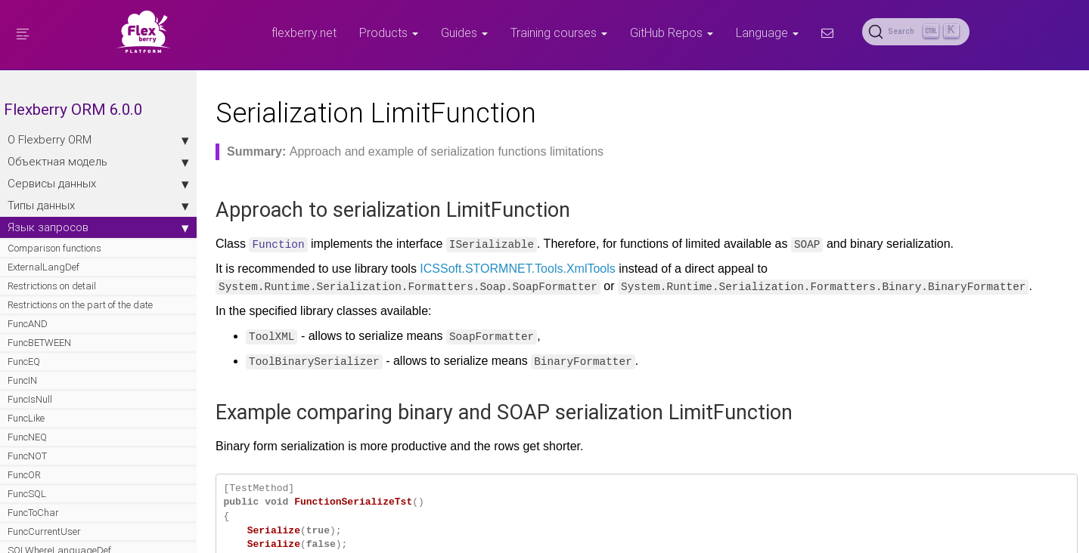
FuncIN (22, 380)
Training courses (558, 32)
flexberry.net (304, 32)
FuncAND (28, 323)
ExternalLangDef (43, 267)
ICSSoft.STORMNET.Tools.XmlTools (517, 268)
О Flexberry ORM (98, 139)
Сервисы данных (98, 183)
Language (767, 32)
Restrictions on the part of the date (80, 304)
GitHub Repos (671, 32)
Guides (464, 32)
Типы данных (98, 205)
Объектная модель (98, 161)
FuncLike (26, 418)
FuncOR (24, 474)
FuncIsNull (30, 399)
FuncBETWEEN (39, 342)
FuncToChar (33, 512)
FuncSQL (27, 493)
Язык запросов (98, 227)
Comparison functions (54, 248)
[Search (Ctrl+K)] (916, 31)
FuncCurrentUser (44, 531)
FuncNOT (27, 456)
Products (388, 32)
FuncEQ (24, 361)
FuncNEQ (27, 437)
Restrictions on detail (52, 286)
